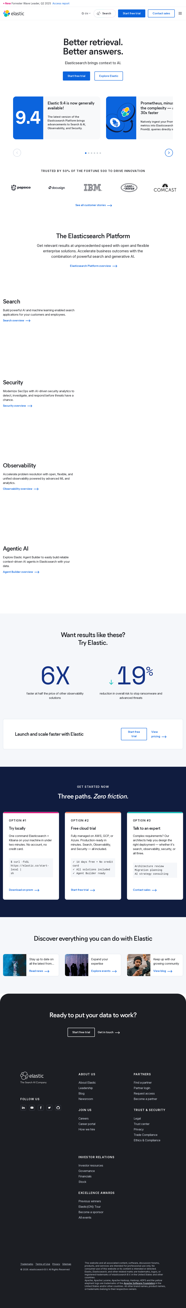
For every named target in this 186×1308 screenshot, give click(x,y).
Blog (81, 1093)
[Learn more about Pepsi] (21, 194)
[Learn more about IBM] (93, 194)
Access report (60, 3)
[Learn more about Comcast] (165, 194)
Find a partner (143, 1082)
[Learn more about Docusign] (57, 195)
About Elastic (87, 1082)
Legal (137, 1118)
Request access (144, 1093)
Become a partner (145, 1099)
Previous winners (89, 1201)
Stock (82, 1182)
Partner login (142, 1088)
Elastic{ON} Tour (89, 1206)
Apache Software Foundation (139, 1283)
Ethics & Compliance (147, 1140)
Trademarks (26, 1264)
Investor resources (90, 1165)
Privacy (139, 1129)
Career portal (86, 1124)
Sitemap (66, 1264)
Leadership (85, 1088)
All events (84, 1217)
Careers (83, 1118)
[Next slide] (169, 153)
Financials (85, 1176)
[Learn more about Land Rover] (129, 195)
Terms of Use (42, 1264)
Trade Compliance (145, 1135)
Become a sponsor (90, 1212)
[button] (85, 153)
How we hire (86, 1129)
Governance (86, 1171)
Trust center (141, 1124)
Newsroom (85, 1099)
